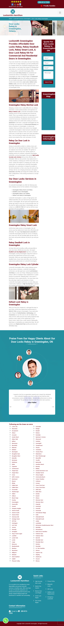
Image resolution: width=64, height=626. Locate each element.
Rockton (38, 544)
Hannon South (15, 513)
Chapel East (15, 471)
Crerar (13, 475)
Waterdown (38, 454)
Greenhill (38, 508)
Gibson (37, 498)
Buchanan (14, 460)
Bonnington (15, 452)
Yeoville (38, 460)
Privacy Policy (51, 581)
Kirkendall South (40, 519)
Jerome (14, 527)
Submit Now (48, 82)
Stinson (38, 550)
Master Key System (38, 587)
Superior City (39, 552)
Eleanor (14, 481)
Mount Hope (15, 498)
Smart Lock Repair (38, 597)
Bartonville (38, 462)
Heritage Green (16, 519)
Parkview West (39, 536)
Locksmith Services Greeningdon (21, 19)
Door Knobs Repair (38, 601)
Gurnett (14, 506)
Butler (13, 464)
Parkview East (39, 534)
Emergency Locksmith (50, 598)
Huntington (15, 523)
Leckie (13, 540)
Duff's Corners (15, 477)
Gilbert (13, 494)
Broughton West (16, 456)
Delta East (38, 489)
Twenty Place (39, 452)
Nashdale (38, 527)
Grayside (38, 504)
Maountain (14, 429)
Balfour (14, 441)
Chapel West (15, 473)
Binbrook (14, 447)
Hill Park (14, 521)
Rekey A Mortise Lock (14, 111)
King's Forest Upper (17, 534)
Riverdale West (39, 542)
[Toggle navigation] (60, 12)
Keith (37, 515)
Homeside (38, 510)
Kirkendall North (40, 517)
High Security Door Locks (38, 582)
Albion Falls (15, 439)
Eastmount (14, 479)
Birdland (14, 450)
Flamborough (15, 492)
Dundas (38, 494)
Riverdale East (39, 540)
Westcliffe (38, 458)
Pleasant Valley (16, 561)
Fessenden (15, 489)
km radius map (48, 114)
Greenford (38, 506)
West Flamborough (40, 456)
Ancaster (14, 435)
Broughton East (16, 454)
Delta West (38, 492)
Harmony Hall (15, 517)
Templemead (39, 445)
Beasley (38, 466)
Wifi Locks (50, 589)
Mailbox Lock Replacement (50, 593)
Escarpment (15, 431)
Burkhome (14, 462)
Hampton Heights (16, 508)
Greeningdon (15, 502)
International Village (41, 513)
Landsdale (38, 523)
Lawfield (14, 536)
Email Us (14, 611)
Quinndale (38, 426)
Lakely (37, 521)
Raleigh (37, 429)
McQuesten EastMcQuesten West (44, 525)
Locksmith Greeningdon (31, 623)
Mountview (15, 550)
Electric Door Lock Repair (38, 592)
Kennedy (14, 529)
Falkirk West (15, 487)
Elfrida (13, 483)
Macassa (14, 544)
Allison (13, 433)
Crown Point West (40, 487)
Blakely (37, 468)
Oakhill (13, 559)
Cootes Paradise (40, 479)
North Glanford (15, 557)
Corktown (38, 481)
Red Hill (38, 538)
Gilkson (14, 496)
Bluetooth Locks (49, 585)
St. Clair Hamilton (40, 548)
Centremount (15, 468)
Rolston (38, 433)
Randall (37, 431)
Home (10, 19)
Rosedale (38, 546)
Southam (38, 441)
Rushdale (38, 435)
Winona (37, 561)
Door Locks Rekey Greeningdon (40, 19)
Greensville (15, 504)
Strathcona (38, 557)
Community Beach (40, 477)
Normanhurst (39, 529)
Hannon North (15, 510)
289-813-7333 (43, 2)
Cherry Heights (39, 475)
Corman (38, 483)
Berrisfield (14, 445)
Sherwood (38, 439)
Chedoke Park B (40, 473)
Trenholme (38, 450)
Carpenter (14, 466)
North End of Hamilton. (41, 531)
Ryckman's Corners (41, 437)
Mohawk (14, 555)
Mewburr (14, 548)
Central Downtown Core (42, 471)
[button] (19, 358)
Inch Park (14, 525)
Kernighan (14, 531)
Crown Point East (40, 485)
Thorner (38, 447)
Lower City (14, 426)
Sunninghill (38, 443)
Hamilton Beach (40, 464)
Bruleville (14, 458)
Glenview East (39, 500)
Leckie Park (15, 538)
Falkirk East (15, 485)
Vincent (38, 559)
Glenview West (39, 502)
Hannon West (15, 515)
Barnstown (14, 443)
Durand (37, 496)
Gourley (14, 500)
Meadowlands (15, 546)
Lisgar (13, 542)
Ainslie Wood (15, 437)
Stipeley (38, 555)
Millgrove (14, 552)
